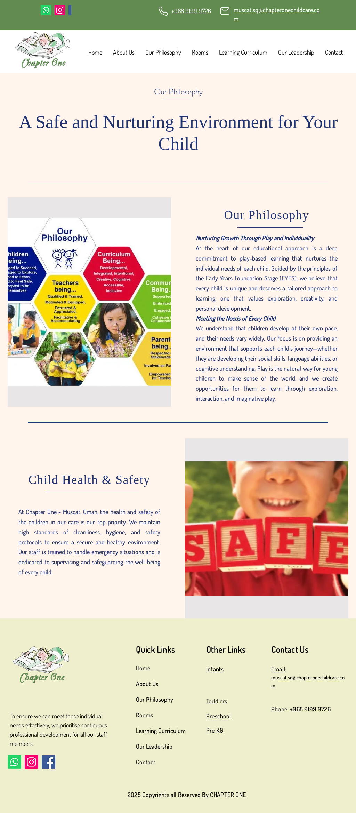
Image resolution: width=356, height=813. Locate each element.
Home (143, 668)
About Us (147, 683)
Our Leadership (154, 746)
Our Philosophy (154, 699)
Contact (145, 762)
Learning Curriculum (161, 730)
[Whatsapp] (46, 10)
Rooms (144, 715)
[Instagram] (60, 10)
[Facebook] (48, 762)
